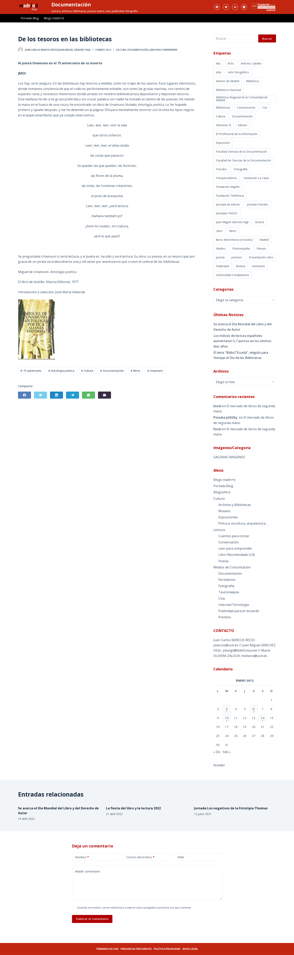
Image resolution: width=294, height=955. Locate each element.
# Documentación (112, 371)
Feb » (227, 752)
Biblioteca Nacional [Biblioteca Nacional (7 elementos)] (228, 90)
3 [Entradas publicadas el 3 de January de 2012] (227, 709)
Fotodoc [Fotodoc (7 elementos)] (221, 169)
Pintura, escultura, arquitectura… (243, 523)
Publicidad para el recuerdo (238, 611)
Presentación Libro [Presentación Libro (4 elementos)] (261, 257)
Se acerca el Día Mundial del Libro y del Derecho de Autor (242, 326)
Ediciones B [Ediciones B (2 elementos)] (223, 125)
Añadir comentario (87, 871)
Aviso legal (190, 949)
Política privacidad (167, 949)
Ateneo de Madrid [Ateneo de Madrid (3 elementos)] (227, 81)
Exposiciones (228, 517)
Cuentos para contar (233, 536)
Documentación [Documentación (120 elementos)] (242, 116)
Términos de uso (107, 949)
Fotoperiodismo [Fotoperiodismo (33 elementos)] (226, 178)
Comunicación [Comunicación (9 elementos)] (246, 107)
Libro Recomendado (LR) (236, 554)
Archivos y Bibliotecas (234, 505)
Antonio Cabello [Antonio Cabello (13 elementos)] (251, 63)
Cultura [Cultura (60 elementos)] (220, 116)
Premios (224, 617)
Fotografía (226, 586)
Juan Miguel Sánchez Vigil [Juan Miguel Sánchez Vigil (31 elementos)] (232, 222)
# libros (135, 371)
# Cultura (87, 371)
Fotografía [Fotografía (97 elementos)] (240, 169)
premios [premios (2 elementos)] (236, 257)
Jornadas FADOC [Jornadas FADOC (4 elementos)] (227, 213)
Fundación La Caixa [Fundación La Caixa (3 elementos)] (256, 178)
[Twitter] (226, 7)
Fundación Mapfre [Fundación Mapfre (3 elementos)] (228, 187)
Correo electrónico (140, 857)
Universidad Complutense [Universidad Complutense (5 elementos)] (232, 275)
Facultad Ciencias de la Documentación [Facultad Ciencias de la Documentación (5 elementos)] (241, 151)
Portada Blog (30, 18)
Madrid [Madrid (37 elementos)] (264, 240)
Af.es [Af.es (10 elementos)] (231, 63)
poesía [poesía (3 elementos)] (220, 257)
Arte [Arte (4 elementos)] (218, 72)
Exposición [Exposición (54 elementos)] (223, 143)
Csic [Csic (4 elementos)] (264, 107)
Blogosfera (221, 492)
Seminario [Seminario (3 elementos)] (258, 266)
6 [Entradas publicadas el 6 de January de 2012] (254, 709)
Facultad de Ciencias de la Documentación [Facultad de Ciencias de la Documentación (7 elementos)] (243, 160)
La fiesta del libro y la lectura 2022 (133, 808)
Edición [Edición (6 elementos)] (242, 125)
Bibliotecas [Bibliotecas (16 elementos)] (223, 107)
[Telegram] (72, 395)
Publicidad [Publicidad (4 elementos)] (222, 266)
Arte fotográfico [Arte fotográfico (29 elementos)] (238, 72)
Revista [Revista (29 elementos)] (240, 266)
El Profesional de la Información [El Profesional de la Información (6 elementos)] (236, 134)
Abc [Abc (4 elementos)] (218, 63)
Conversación (228, 542)
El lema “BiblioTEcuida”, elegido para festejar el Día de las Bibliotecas (240, 355)
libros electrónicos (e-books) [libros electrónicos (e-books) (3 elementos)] (234, 240)
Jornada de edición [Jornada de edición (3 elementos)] (228, 204)
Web (181, 857)
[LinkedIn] (56, 395)
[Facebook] (217, 7)
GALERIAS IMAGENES (229, 457)
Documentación (71, 4)
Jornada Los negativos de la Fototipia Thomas (231, 808)
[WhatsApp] (88, 395)
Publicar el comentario (92, 919)
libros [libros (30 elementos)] (232, 231)
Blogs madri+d (54, 18)
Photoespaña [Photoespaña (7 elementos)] (241, 248)
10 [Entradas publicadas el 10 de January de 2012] (227, 718)
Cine (221, 598)
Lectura (219, 530)
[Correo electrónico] (104, 395)
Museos (224, 511)
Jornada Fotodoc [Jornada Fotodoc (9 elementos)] (258, 204)
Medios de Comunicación (232, 567)
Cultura (121, 49)
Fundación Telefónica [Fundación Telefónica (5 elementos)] (230, 195)
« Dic (216, 752)
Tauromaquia (228, 592)
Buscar (267, 38)
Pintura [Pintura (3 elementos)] (261, 248)
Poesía (223, 561)
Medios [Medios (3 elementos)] (221, 248)
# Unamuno (155, 371)
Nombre (82, 857)
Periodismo (226, 579)
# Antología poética (61, 371)
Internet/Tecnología (233, 604)
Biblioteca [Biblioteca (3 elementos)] (252, 81)
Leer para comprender (163, 49)
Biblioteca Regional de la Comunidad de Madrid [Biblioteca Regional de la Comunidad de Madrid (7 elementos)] (241, 98)
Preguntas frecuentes (136, 949)
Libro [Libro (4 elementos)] (219, 231)
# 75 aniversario (30, 371)
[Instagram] (244, 7)
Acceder (219, 765)
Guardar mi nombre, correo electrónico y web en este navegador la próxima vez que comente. (134, 907)
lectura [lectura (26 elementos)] (259, 222)
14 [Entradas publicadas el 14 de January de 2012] (262, 718)
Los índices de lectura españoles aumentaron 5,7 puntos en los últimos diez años (242, 341)
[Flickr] (235, 7)
